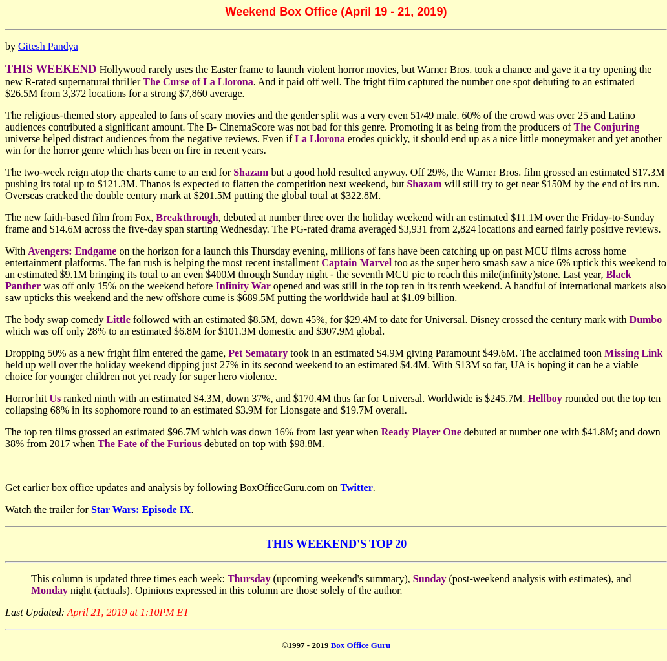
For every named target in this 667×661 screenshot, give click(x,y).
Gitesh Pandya (48, 46)
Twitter (356, 487)
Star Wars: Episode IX (141, 509)
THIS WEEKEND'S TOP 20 (336, 544)
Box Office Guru (360, 645)
